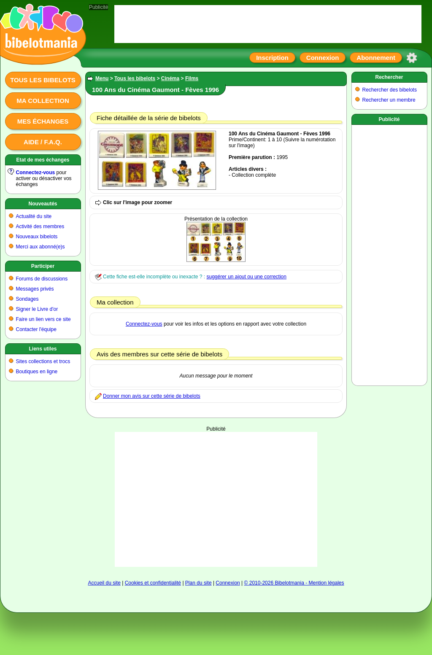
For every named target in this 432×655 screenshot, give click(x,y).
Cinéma (170, 78)
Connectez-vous (35, 172)
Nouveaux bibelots (37, 237)
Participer (42, 266)
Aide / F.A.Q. (43, 142)
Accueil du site (104, 583)
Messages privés (35, 289)
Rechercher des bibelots (389, 90)
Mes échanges (43, 121)
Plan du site (198, 583)
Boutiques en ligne (37, 372)
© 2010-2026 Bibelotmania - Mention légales (294, 583)
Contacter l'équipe (36, 329)
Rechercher (389, 77)
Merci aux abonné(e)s (40, 247)
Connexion (322, 57)
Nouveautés (42, 204)
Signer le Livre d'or (37, 309)
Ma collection (42, 100)
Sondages (27, 299)
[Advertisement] (216, 499)
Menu (101, 78)
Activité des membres (40, 226)
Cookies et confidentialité (153, 583)
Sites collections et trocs (43, 361)
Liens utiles (43, 349)
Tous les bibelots (43, 80)
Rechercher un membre (389, 100)
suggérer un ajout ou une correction (246, 277)
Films (191, 78)
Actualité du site (34, 216)
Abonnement (375, 57)
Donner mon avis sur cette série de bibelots (151, 396)
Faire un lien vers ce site (43, 319)
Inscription (272, 57)
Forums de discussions (42, 279)
